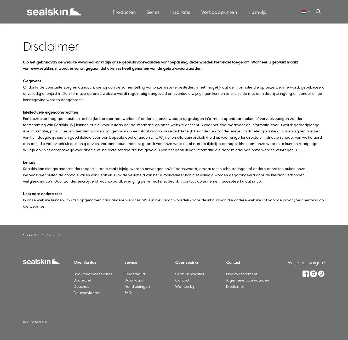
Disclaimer (235, 286)
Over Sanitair (85, 262)
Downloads (134, 280)
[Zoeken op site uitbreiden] (318, 11)
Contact (182, 280)
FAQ (128, 292)
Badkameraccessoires (93, 273)
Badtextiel (82, 280)
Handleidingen (137, 286)
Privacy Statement (241, 273)
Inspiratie (180, 11)
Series (153, 11)
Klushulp (256, 11)
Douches (81, 286)
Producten (124, 11)
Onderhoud (134, 273)
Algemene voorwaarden (247, 280)
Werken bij (184, 286)
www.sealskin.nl (91, 62)
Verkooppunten (219, 11)
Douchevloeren (87, 292)
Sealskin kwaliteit (189, 273)
